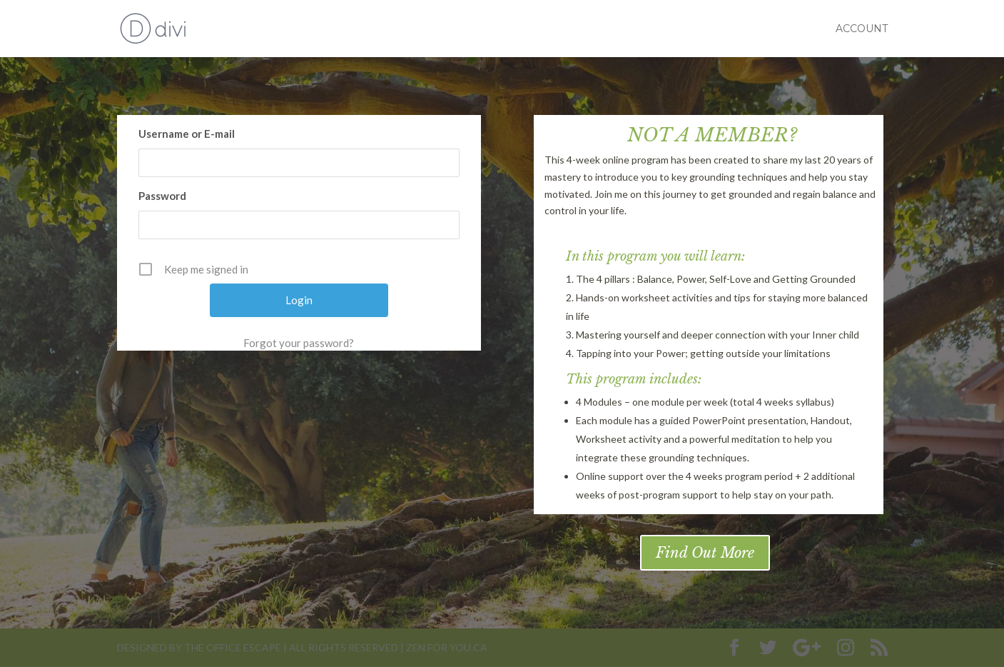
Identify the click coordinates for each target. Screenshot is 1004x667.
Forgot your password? (298, 342)
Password (162, 195)
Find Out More (705, 552)
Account (862, 29)
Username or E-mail (186, 133)
